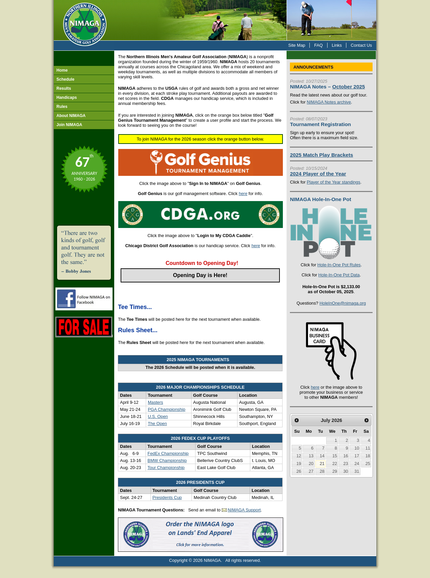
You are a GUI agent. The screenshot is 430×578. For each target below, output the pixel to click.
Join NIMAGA (69, 124)
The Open (157, 423)
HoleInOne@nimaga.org (342, 303)
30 (345, 471)
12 (298, 456)
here (243, 193)
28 (322, 471)
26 (298, 471)
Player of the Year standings (333, 182)
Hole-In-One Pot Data (339, 274)
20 (311, 463)
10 (356, 448)
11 (368, 448)
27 (311, 471)
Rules (62, 106)
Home (62, 70)
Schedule (65, 79)
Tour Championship (165, 467)
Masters (155, 402)
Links (337, 45)
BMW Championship (167, 460)
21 (322, 463)
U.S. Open (158, 416)
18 (368, 456)
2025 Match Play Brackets (321, 155)
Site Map (296, 45)
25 (368, 463)
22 (334, 463)
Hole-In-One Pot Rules (339, 264)
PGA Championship (166, 409)
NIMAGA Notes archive (329, 102)
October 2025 (348, 86)
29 (334, 471)
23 (345, 463)
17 (356, 456)
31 (356, 471)
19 (298, 463)
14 (322, 456)
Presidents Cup (167, 497)
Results (63, 88)
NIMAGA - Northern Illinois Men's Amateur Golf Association (84, 20)
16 (345, 456)
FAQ (318, 45)
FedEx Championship (167, 453)
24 (356, 463)
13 (311, 456)
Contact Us (361, 45)
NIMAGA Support (244, 509)
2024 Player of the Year (318, 174)
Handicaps (66, 97)
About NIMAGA (71, 115)
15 (334, 456)
